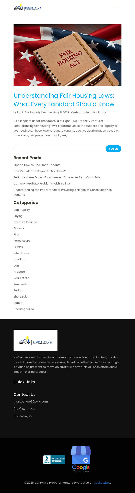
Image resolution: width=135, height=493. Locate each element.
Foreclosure (22, 241)
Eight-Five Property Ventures (34, 112)
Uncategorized (24, 309)
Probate (19, 272)
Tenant (19, 303)
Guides (75, 112)
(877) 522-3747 (25, 409)
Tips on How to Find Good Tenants (37, 165)
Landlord (86, 112)
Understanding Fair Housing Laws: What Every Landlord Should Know (64, 99)
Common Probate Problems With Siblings (42, 184)
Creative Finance (25, 222)
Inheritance (22, 253)
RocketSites (102, 483)
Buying (18, 216)
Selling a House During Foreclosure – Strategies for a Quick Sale (57, 177)
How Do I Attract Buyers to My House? (40, 171)
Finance (19, 228)
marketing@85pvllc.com (31, 402)
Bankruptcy (22, 210)
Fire (16, 234)
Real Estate (99, 112)
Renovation (21, 284)
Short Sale (21, 297)
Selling (18, 290)
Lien (16, 266)
